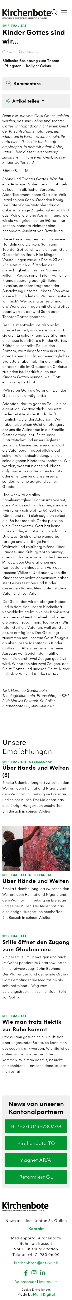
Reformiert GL (36, 1177)
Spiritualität (14, 26)
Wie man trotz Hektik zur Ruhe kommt (31, 1025)
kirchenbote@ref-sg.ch (36, 1263)
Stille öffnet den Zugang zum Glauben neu (36, 945)
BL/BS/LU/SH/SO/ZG (36, 1126)
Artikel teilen (23, 101)
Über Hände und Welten (35, 881)
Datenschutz (25, 1281)
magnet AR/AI (36, 1160)
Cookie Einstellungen (36, 1289)
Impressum (48, 1281)
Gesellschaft (41, 762)
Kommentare (23, 83)
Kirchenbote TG (36, 1143)
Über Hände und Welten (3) (35, 771)
